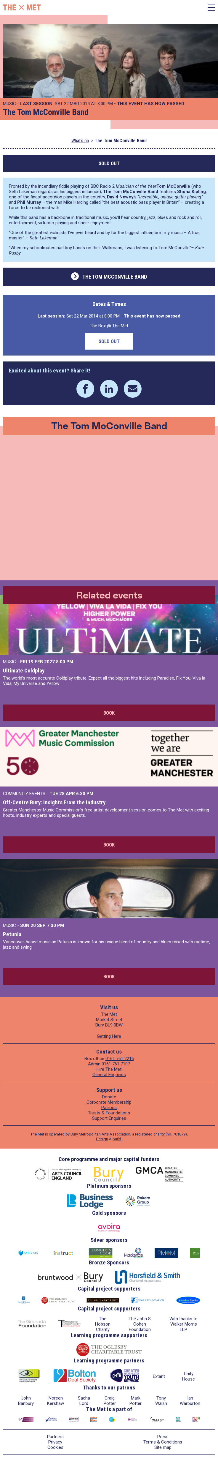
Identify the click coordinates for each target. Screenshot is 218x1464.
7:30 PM (55, 925)
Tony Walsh (161, 1400)
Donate (109, 1097)
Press (163, 1436)
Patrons (109, 1107)
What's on (80, 140)
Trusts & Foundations (109, 1113)
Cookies (55, 1447)
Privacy (55, 1442)
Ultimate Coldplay (23, 670)
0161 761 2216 (119, 1058)
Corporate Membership (109, 1102)
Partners (55, 1436)
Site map (162, 1447)
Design (102, 1139)
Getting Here (109, 1036)
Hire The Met (109, 1069)
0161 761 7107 (116, 1064)
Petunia (12, 934)
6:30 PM (84, 793)
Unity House (188, 1376)
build (117, 1139)
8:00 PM (64, 661)
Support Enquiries (109, 1118)
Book (109, 713)
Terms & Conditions (162, 1442)
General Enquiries (109, 1074)
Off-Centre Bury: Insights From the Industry (54, 802)
